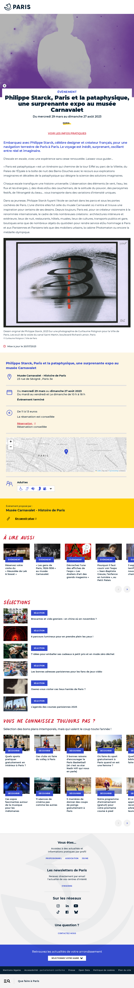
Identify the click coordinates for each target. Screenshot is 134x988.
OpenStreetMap (113, 471)
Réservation (25, 423)
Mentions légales (12, 970)
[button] (66, 452)
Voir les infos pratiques (67, 133)
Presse (71, 970)
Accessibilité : (44, 970)
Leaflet (98, 471)
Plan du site (124, 970)
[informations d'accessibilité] (36, 489)
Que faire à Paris (28, 981)
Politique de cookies (104, 970)
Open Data (84, 970)
